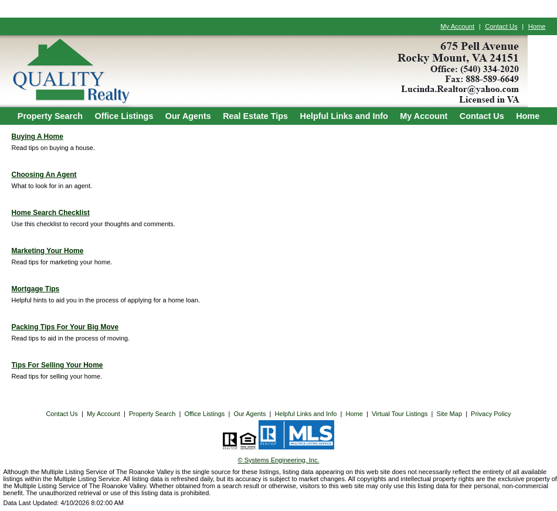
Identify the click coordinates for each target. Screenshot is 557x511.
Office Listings (123, 116)
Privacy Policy (491, 413)
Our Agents (188, 116)
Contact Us (501, 26)
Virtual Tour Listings (400, 413)
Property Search (50, 116)
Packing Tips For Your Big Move (65, 327)
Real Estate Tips (255, 116)
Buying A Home (37, 136)
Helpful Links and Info (344, 116)
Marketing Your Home (48, 251)
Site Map (449, 413)
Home (537, 26)
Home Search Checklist (51, 213)
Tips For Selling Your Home (57, 365)
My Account (457, 26)
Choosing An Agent (44, 175)
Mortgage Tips (36, 289)
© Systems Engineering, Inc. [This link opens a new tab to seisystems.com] (279, 460)
